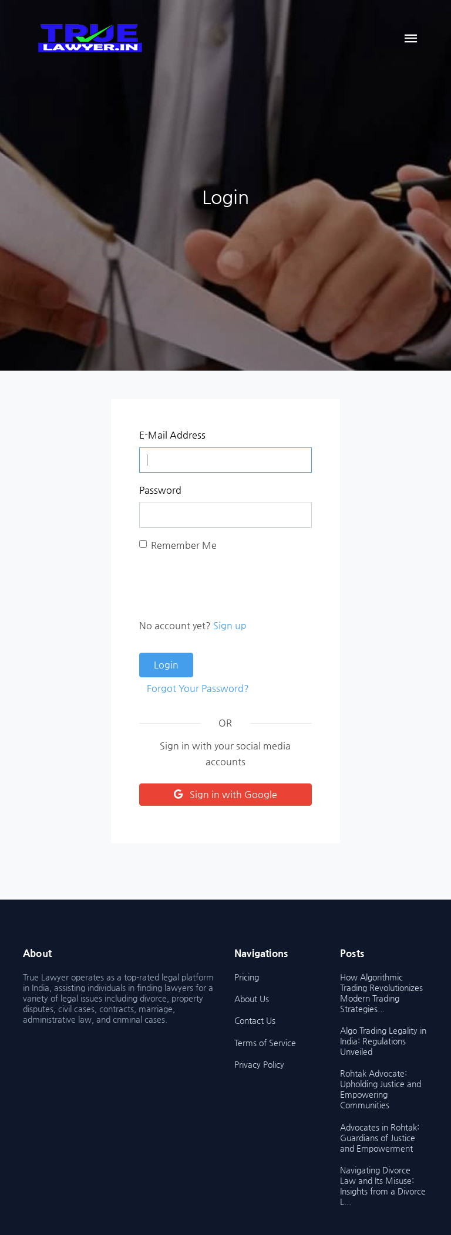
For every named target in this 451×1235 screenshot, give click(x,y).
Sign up (230, 625)
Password (160, 490)
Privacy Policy (259, 1064)
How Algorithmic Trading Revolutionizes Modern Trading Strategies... (381, 992)
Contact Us (254, 1020)
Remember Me (184, 545)
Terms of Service (265, 1042)
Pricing (246, 977)
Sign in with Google (225, 794)
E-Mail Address (172, 434)
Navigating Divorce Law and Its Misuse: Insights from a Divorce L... (383, 1185)
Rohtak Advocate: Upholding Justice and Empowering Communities (380, 1089)
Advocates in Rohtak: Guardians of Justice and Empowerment (379, 1137)
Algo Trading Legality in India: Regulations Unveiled (383, 1041)
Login (166, 664)
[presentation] (228, 585)
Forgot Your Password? (198, 688)
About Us (251, 998)
